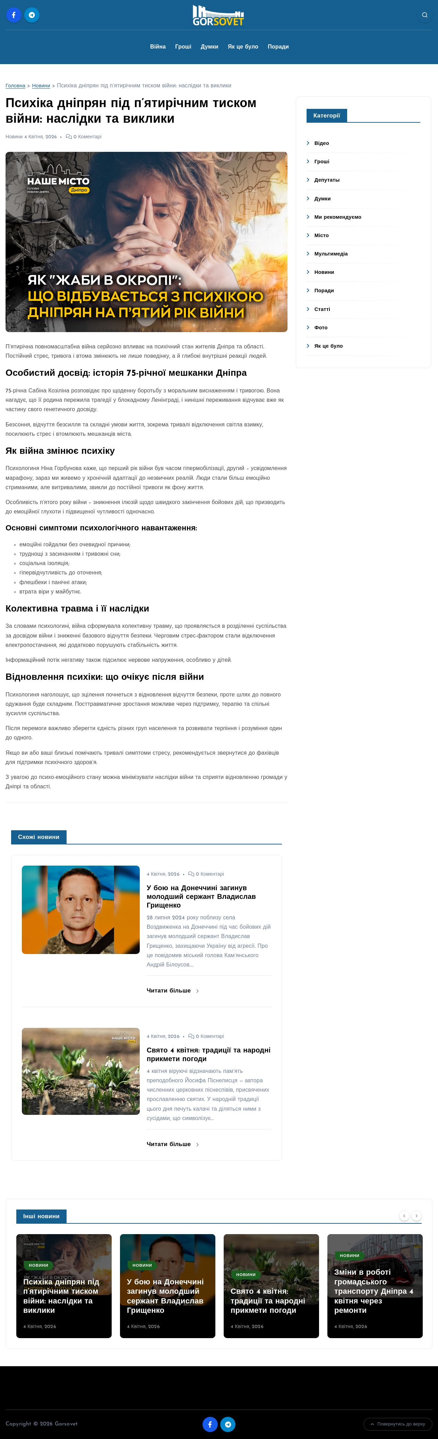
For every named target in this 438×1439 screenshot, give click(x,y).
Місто (322, 236)
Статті (323, 309)
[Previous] (404, 1216)
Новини (43, 86)
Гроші (183, 47)
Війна (158, 47)
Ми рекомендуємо (340, 217)
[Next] (416, 1216)
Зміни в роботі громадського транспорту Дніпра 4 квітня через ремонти (373, 1292)
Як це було (243, 47)
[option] (64, 1286)
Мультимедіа (333, 254)
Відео (322, 143)
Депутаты (328, 180)
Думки (209, 47)
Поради (278, 47)
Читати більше (173, 991)
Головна (16, 86)
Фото (322, 328)
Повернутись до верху (398, 1424)
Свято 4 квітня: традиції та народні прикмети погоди (268, 1301)
